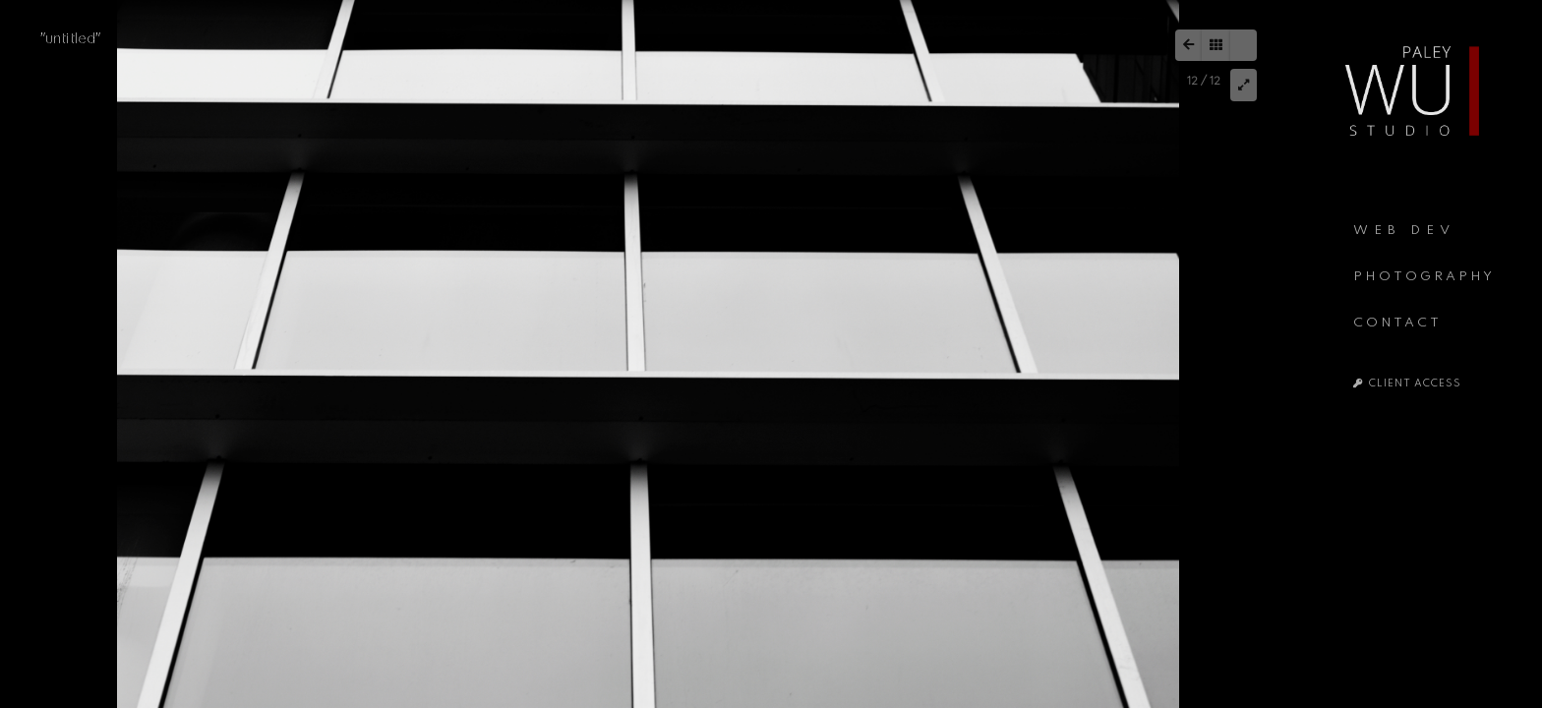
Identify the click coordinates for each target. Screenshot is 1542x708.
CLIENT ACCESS (1407, 383)
